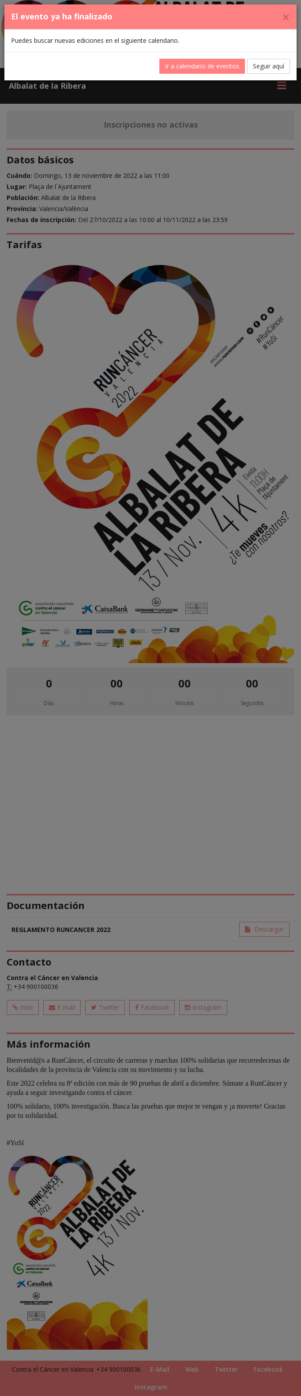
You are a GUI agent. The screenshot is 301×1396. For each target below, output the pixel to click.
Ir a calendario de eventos (202, 66)
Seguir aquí (268, 66)
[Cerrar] (286, 17)
